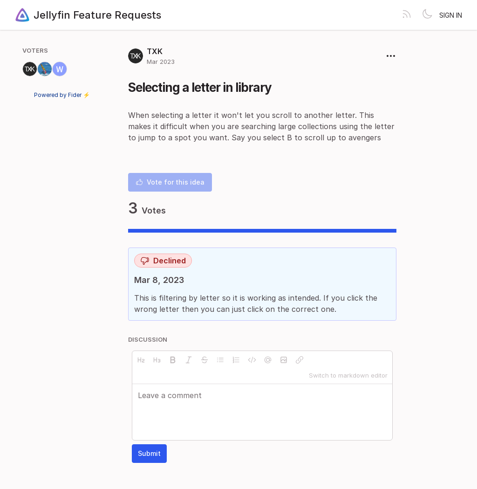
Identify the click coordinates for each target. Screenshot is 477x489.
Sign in (450, 15)
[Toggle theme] (427, 15)
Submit (149, 453)
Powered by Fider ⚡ (62, 94)
